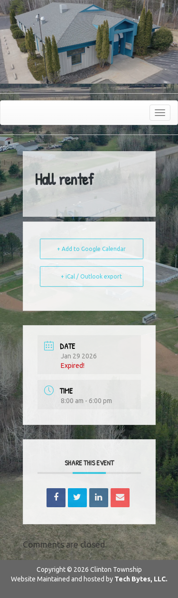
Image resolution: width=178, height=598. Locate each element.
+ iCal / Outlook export (91, 276)
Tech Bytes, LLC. (141, 579)
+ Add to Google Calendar (91, 249)
